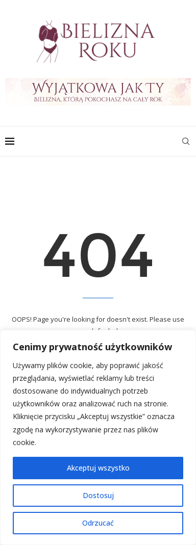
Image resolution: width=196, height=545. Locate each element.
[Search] (186, 141)
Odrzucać (98, 523)
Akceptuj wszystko (98, 468)
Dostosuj (98, 495)
